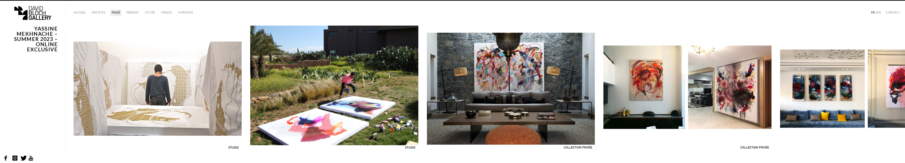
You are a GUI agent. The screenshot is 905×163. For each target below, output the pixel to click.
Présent (132, 12)
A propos (185, 12)
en (879, 12)
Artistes (98, 12)
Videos (166, 12)
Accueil (80, 12)
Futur (150, 12)
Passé (116, 12)
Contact (893, 12)
